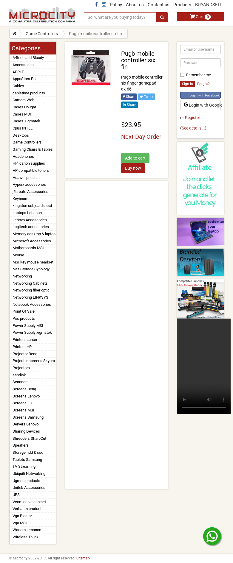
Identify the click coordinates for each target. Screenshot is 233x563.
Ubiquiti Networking (29, 473)
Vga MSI (20, 523)
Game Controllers (42, 33)
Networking (22, 276)
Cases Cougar (24, 107)
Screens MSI (23, 410)
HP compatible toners (31, 170)
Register (192, 117)
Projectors (21, 368)
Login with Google (202, 105)
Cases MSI (22, 114)
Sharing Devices (26, 431)
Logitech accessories (31, 226)
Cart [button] (200, 17)
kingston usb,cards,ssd (32, 205)
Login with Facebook (204, 95)
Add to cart (135, 158)
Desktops (21, 135)
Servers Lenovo (25, 424)
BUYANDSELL (209, 4)
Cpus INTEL (23, 128)
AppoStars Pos (25, 79)
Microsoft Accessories (32, 241)
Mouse (18, 255)
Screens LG (22, 403)
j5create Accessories (30, 191)
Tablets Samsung (27, 459)
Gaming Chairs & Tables (33, 149)
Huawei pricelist (26, 177)
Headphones (23, 156)
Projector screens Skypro (34, 360)
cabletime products (29, 93)
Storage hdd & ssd (28, 452)
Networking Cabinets (30, 283)
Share (129, 97)
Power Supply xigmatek (32, 332)
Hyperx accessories (29, 184)
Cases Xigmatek (26, 121)
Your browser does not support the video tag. (204, 366)
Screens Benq (24, 389)
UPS (16, 494)
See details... (193, 128)
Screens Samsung (28, 417)
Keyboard (20, 198)
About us (135, 4)
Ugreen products (26, 480)
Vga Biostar (22, 516)
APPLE (18, 72)
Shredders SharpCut (29, 438)
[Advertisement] (116, 335)
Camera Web (23, 100)
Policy (116, 4)
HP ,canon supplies (29, 163)
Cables (18, 86)
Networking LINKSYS (30, 297)
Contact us (158, 4)
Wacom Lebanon (27, 530)
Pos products (24, 318)
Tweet (146, 97)
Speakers (21, 445)
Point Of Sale (24, 311)
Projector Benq (25, 354)
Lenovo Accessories (30, 220)
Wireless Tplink (25, 537)
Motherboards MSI (28, 248)
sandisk (19, 375)
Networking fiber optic (31, 290)
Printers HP (22, 346)
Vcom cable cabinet (29, 502)
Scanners (21, 382)
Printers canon (25, 339)
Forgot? (203, 84)
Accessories (23, 65)
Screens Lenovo (26, 396)
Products (182, 4)
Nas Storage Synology (31, 269)
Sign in (187, 84)
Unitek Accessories (29, 487)
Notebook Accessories (32, 304)
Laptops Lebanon (27, 212)
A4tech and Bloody (28, 57)
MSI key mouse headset (33, 262)
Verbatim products (28, 508)
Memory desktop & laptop (34, 234)
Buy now (133, 168)
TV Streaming (24, 466)
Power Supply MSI (28, 325)
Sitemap (83, 558)
